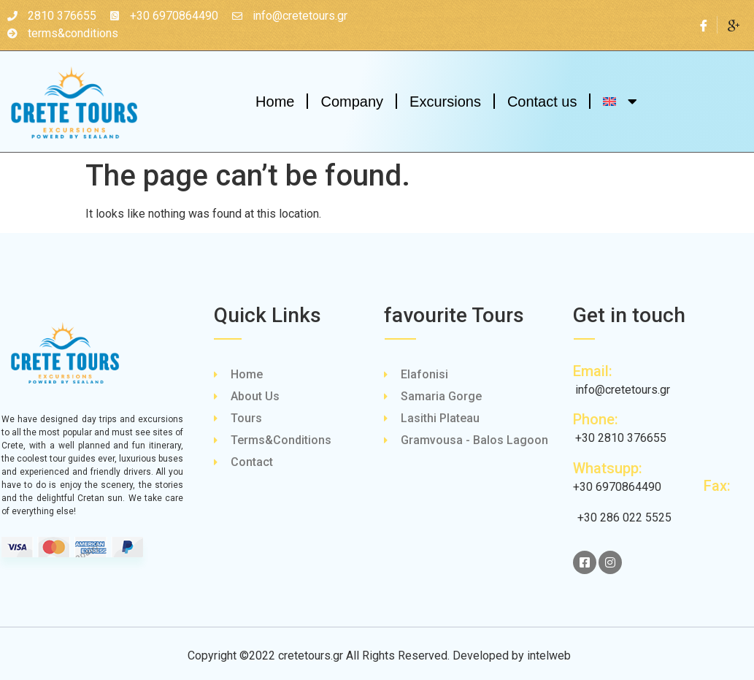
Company (351, 101)
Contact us (542, 101)
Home (274, 101)
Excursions (445, 101)
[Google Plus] (733, 25)
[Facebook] (704, 25)
